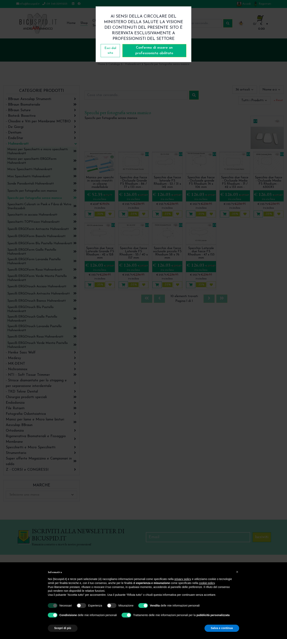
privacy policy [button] (182, 579)
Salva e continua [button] (222, 628)
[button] (237, 572)
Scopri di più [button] (62, 628)
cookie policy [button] (207, 583)
